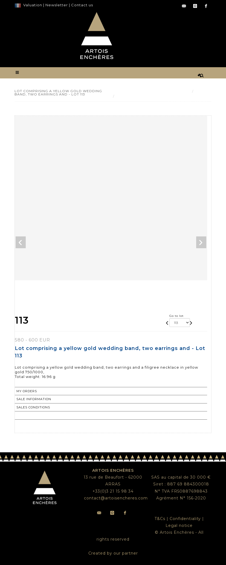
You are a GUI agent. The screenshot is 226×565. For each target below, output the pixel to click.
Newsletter (56, 5)
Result (201, 91)
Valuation (32, 5)
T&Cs (160, 518)
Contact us (82, 5)
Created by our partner (113, 553)
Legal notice (179, 525)
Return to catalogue (37, 415)
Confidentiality (185, 518)
